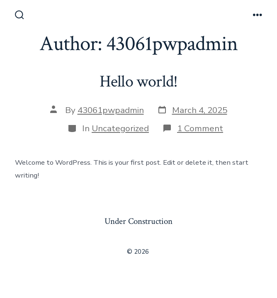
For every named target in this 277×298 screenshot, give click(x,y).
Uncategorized (120, 128)
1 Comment (200, 128)
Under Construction (138, 221)
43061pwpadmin (111, 110)
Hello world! (139, 81)
